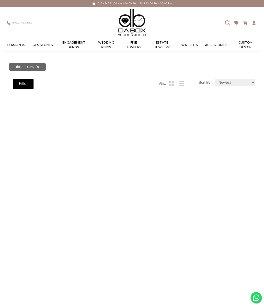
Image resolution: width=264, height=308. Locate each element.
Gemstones (43, 45)
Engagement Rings (73, 45)
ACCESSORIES (216, 45)
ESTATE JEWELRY (162, 45)
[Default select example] (235, 82)
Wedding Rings (106, 45)
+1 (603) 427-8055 (22, 22)
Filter (23, 84)
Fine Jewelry (133, 45)
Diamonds (16, 45)
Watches (189, 45)
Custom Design (246, 45)
